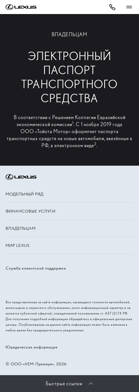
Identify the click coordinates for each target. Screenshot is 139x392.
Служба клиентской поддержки (36, 268)
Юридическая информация (32, 347)
